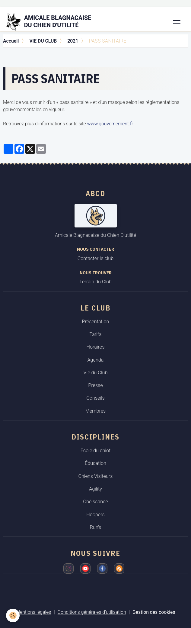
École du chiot (95, 450)
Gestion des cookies (153, 612)
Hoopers (95, 514)
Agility (95, 489)
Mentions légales (33, 612)
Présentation (95, 321)
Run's (95, 527)
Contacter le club (95, 258)
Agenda (95, 360)
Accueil (11, 41)
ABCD (95, 193)
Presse (95, 385)
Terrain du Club (95, 282)
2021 (72, 41)
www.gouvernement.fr (110, 124)
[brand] (52, 22)
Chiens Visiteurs (95, 476)
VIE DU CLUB (43, 41)
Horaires (96, 347)
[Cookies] (13, 615)
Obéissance (95, 501)
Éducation (95, 463)
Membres (95, 411)
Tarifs (95, 334)
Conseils (95, 398)
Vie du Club (96, 372)
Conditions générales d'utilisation (92, 612)
